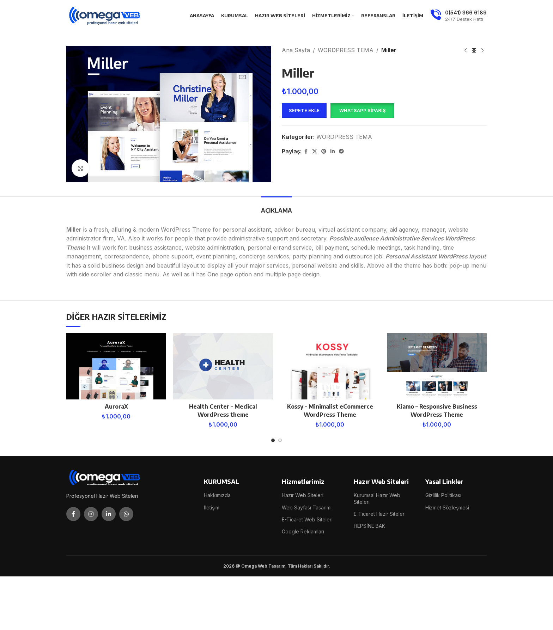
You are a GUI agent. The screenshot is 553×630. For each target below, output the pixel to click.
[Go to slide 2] (280, 440)
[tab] (276, 207)
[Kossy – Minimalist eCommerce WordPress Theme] (330, 366)
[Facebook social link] (306, 151)
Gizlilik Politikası (443, 495)
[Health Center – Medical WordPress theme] (223, 366)
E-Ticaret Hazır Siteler (379, 514)
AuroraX (116, 406)
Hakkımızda (217, 495)
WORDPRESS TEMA (345, 50)
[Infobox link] (458, 16)
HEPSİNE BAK (369, 526)
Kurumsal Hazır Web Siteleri (377, 498)
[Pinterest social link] (323, 151)
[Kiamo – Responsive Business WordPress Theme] (437, 366)
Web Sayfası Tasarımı (307, 507)
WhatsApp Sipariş (362, 110)
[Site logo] (105, 15)
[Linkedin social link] (332, 151)
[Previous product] (465, 51)
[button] (362, 110)
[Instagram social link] (91, 514)
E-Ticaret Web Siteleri (307, 519)
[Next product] (482, 51)
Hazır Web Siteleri (302, 495)
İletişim (211, 507)
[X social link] (314, 151)
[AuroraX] (116, 366)
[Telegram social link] (341, 151)
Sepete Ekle (304, 110)
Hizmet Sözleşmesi (447, 507)
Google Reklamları (303, 531)
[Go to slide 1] (273, 440)
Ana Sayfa (296, 50)
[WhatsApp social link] (126, 514)
